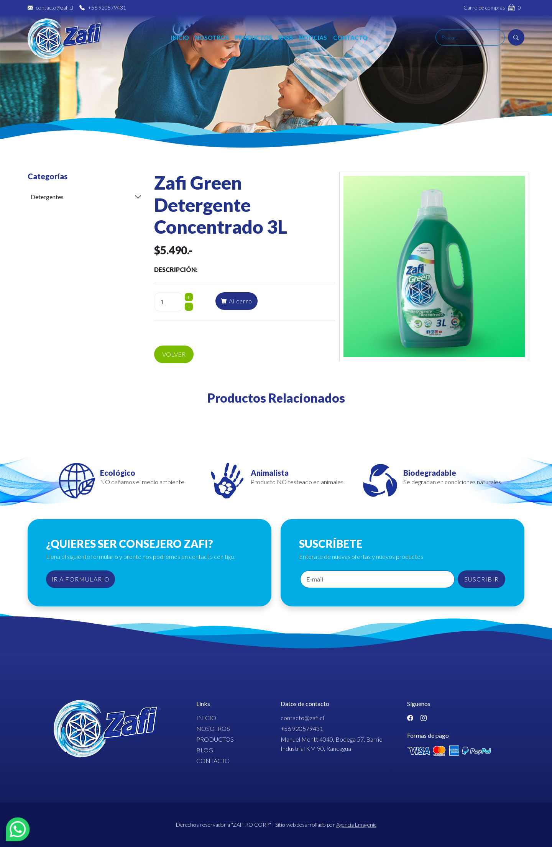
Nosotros (218, 43)
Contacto (357, 43)
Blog (204, 750)
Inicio (186, 43)
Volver (174, 354)
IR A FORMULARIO (80, 579)
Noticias (320, 43)
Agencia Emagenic (356, 824)
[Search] (470, 43)
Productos (260, 43)
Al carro (236, 301)
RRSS (292, 43)
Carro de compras (492, 7)
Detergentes (47, 196)
